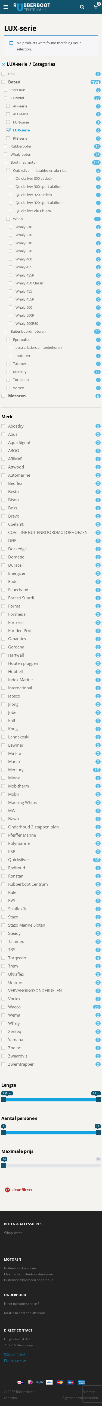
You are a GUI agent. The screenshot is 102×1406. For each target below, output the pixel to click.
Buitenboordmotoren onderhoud (28, 1280)
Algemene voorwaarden (80, 1397)
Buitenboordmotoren (20, 1268)
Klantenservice (15, 1360)
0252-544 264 (14, 1354)
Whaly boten (13, 1232)
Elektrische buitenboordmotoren (28, 1274)
